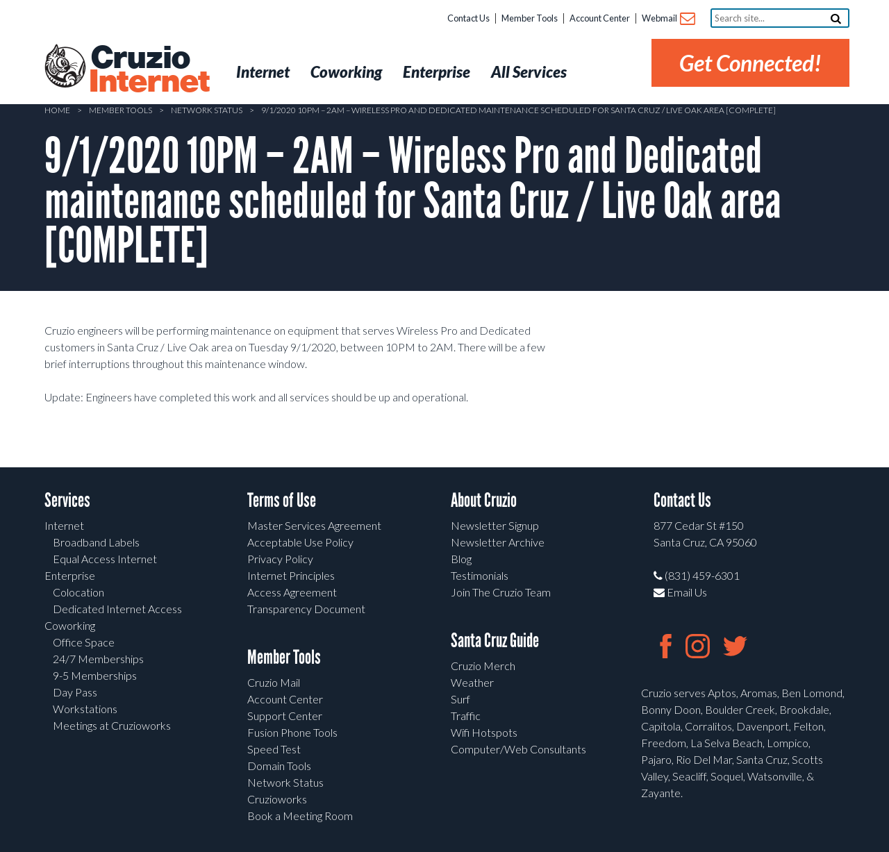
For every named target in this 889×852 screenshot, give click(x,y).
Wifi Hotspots (484, 732)
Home (57, 110)
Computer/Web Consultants (518, 748)
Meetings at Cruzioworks (112, 725)
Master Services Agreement (314, 525)
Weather (472, 682)
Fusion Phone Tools (292, 732)
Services (67, 500)
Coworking (69, 625)
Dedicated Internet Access (117, 608)
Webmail (668, 19)
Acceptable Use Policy (300, 542)
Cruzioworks (277, 798)
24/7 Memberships (98, 658)
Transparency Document (306, 608)
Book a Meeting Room (300, 815)
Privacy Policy (280, 558)
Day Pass (75, 692)
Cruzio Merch (483, 665)
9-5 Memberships (95, 675)
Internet (64, 525)
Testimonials (479, 575)
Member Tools (529, 18)
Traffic (466, 715)
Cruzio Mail (273, 682)
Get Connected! (750, 62)
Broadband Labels (96, 542)
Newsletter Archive (498, 542)
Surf (460, 698)
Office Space (84, 642)
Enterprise (69, 575)
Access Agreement (292, 592)
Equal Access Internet (105, 558)
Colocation (78, 592)
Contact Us (468, 18)
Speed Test (274, 748)
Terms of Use (281, 500)
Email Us (680, 592)
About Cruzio (484, 500)
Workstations (85, 708)
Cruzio (148, 70)
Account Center (600, 18)
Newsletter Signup (495, 525)
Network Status (206, 110)
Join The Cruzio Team (501, 592)
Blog (461, 558)
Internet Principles (291, 575)
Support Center (284, 715)
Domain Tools (279, 765)
